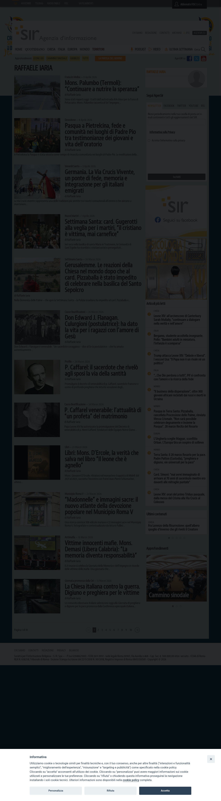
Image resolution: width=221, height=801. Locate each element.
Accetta (165, 790)
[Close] (211, 759)
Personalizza (55, 790)
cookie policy (131, 780)
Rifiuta (110, 790)
